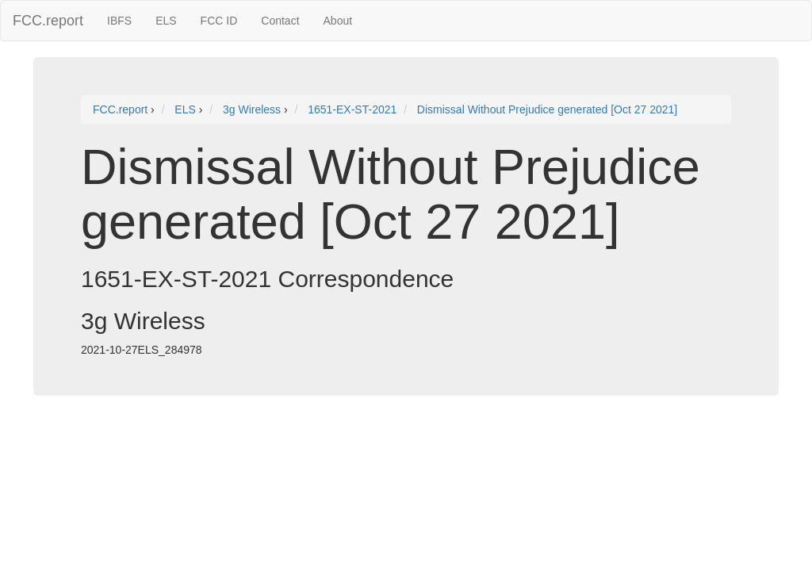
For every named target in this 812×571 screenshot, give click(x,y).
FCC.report (48, 21)
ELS (165, 20)
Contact (280, 20)
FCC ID (219, 20)
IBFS (119, 20)
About (338, 20)
